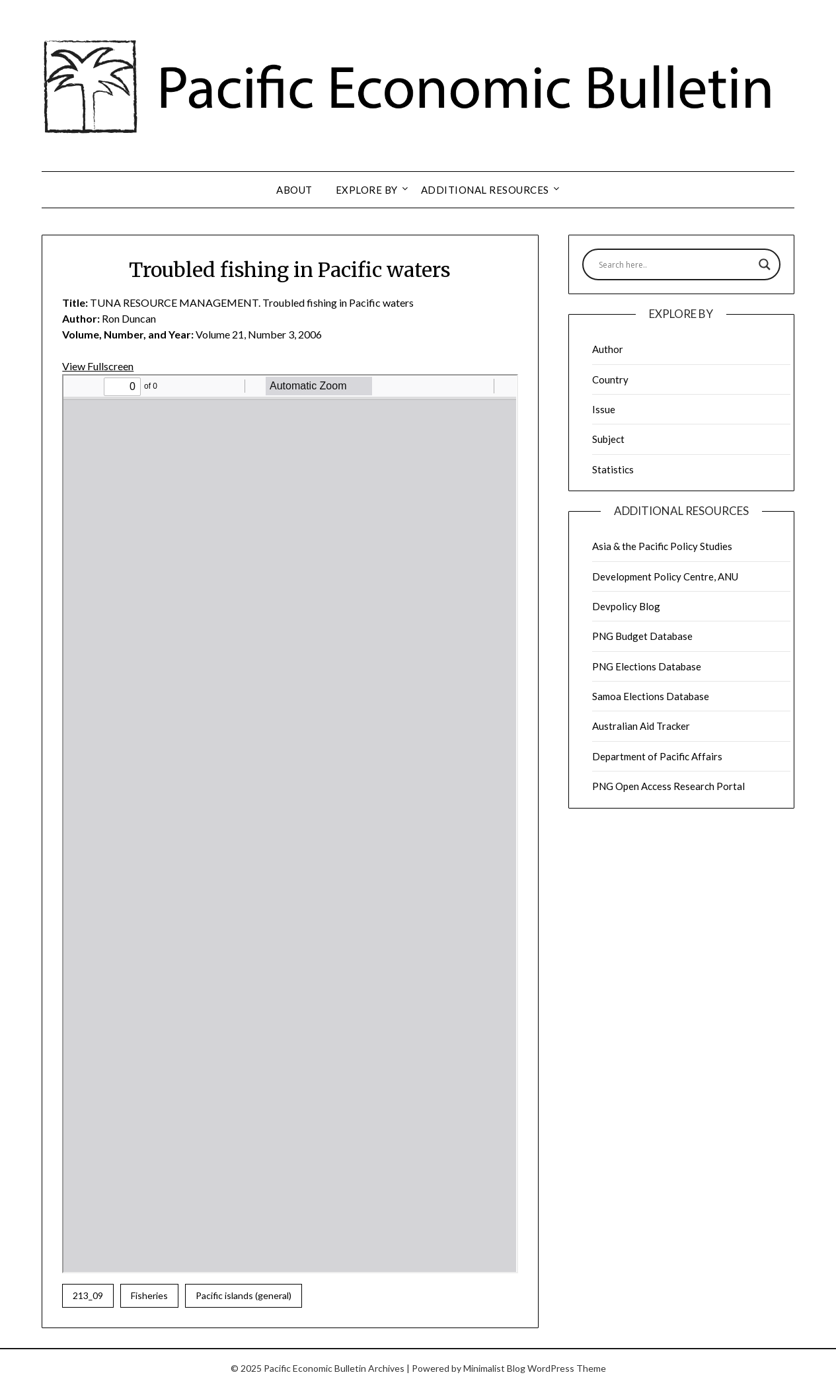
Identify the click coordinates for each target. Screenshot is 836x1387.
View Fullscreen (97, 366)
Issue (603, 409)
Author (607, 349)
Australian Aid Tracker (641, 726)
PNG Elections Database (646, 666)
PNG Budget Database (642, 636)
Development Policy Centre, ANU (665, 576)
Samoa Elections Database (650, 696)
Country (610, 379)
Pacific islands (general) (243, 1295)
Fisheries (149, 1295)
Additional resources (485, 190)
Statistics (613, 469)
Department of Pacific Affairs (657, 756)
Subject (608, 439)
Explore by (367, 190)
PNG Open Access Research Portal (668, 786)
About (294, 190)
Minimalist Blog (494, 1368)
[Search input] (675, 264)
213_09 (88, 1295)
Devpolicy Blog (626, 606)
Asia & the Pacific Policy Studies (662, 546)
